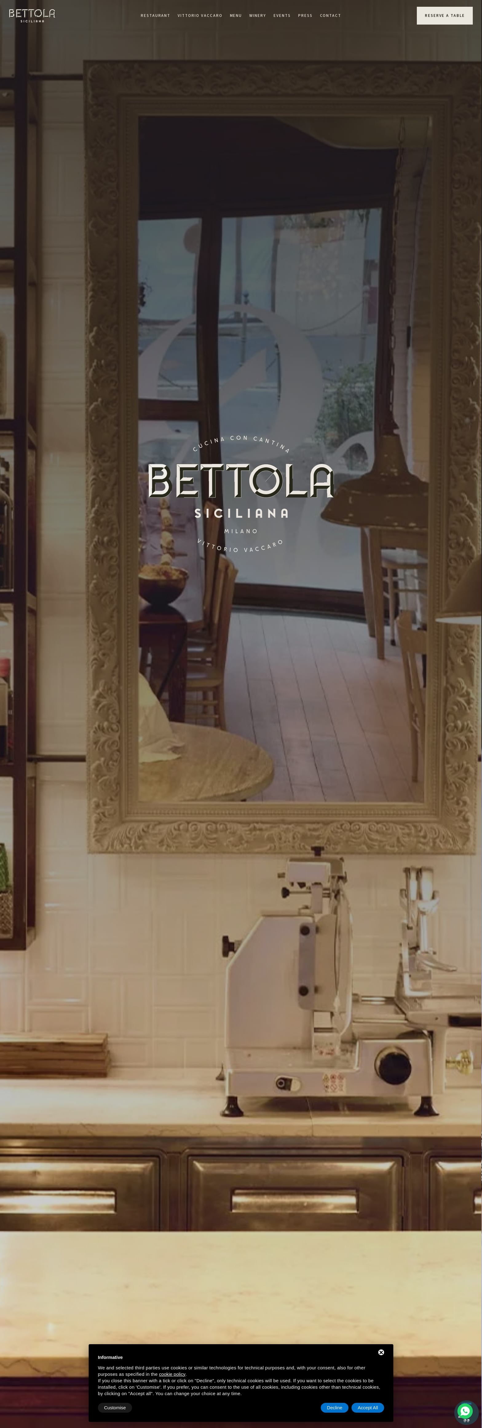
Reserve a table (445, 15)
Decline (334, 1407)
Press (305, 15)
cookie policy (172, 1374)
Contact (331, 15)
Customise (115, 1407)
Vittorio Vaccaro (200, 15)
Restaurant (156, 15)
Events (282, 15)
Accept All (368, 1407)
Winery (257, 15)
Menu (236, 15)
